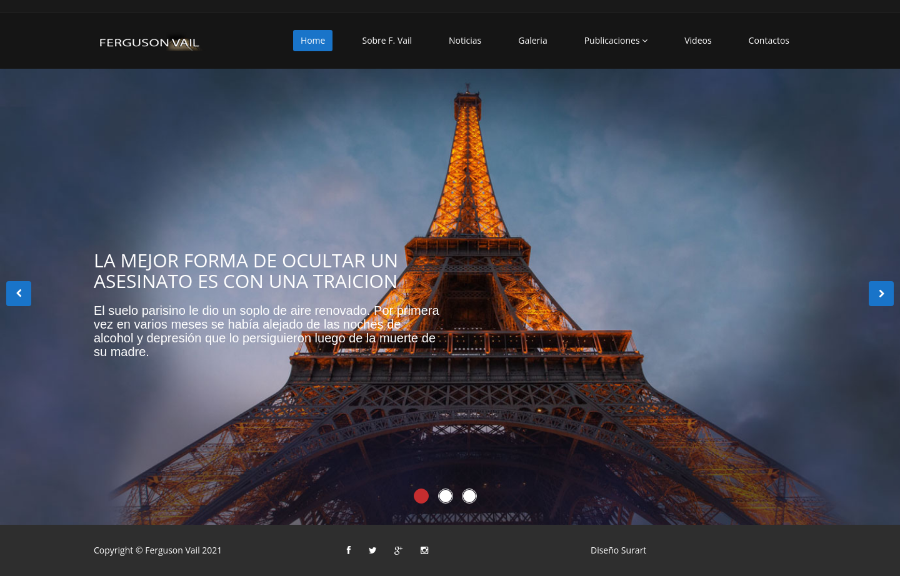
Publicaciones (616, 40)
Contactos (769, 40)
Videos (697, 40)
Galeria (532, 40)
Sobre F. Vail (387, 40)
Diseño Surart (618, 550)
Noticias (465, 40)
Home (313, 40)
